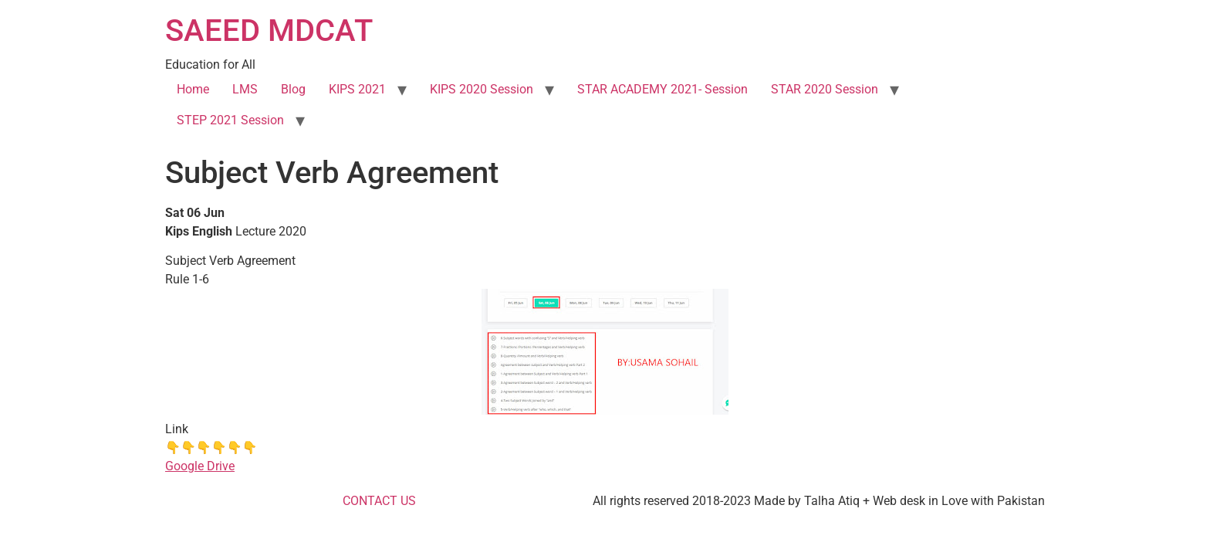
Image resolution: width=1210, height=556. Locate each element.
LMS (245, 89)
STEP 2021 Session (230, 120)
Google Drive (200, 466)
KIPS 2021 (357, 89)
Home (193, 89)
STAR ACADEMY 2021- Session (662, 89)
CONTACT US (379, 500)
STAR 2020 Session (824, 89)
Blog (293, 89)
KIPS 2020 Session (481, 89)
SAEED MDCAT (269, 30)
